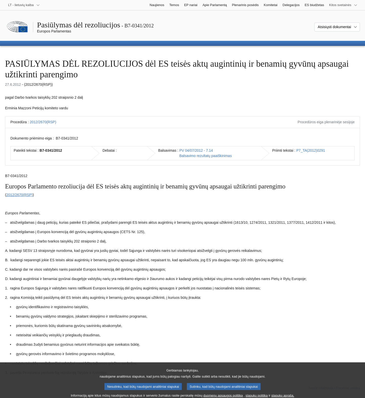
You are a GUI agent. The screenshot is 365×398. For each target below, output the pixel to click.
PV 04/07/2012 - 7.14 (196, 150)
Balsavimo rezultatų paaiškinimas (205, 156)
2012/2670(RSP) (43, 122)
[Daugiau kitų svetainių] (343, 5)
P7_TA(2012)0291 (310, 150)
